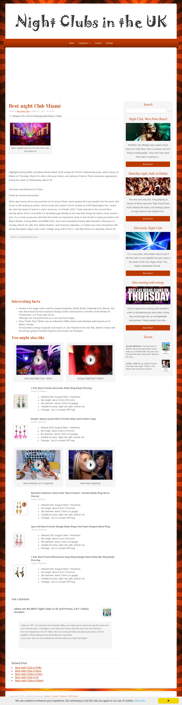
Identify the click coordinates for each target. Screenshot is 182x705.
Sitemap (109, 43)
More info (140, 700)
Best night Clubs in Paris (28, 674)
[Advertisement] (91, 76)
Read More (148, 164)
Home (47, 696)
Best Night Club (23, 111)
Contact (98, 43)
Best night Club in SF (27, 677)
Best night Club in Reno (28, 670)
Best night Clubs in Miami (29, 680)
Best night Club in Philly (28, 667)
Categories (84, 44)
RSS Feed (73, 696)
